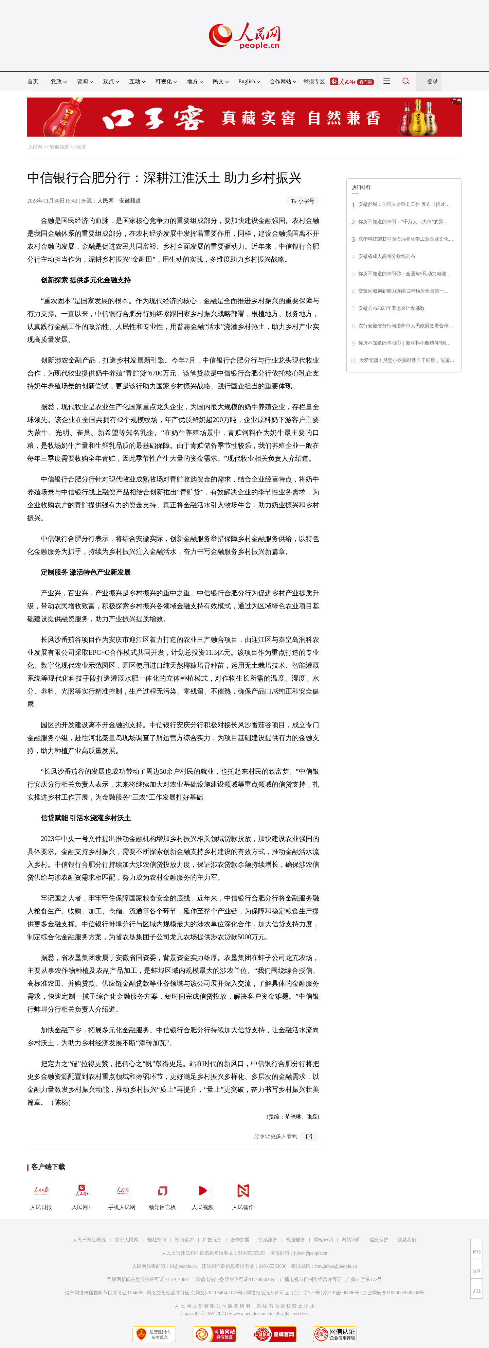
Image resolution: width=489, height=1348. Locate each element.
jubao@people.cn (310, 1253)
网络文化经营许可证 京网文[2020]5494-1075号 (195, 1292)
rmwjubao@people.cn (336, 1266)
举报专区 (314, 81)
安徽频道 (59, 147)
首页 (33, 81)
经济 (81, 147)
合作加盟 (240, 1239)
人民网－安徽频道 (119, 201)
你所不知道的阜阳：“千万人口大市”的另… (403, 221)
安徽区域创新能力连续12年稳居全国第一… (403, 291)
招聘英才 (184, 1239)
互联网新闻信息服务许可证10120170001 (148, 1279)
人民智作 (243, 1194)
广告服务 (212, 1239)
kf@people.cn (183, 1266)
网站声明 (323, 1239)
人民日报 (41, 1194)
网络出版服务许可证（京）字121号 (283, 1292)
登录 (432, 81)
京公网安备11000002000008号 (393, 1292)
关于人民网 (127, 1239)
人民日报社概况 (89, 1239)
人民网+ (81, 1194)
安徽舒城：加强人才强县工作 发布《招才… (404, 204)
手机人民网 (121, 1194)
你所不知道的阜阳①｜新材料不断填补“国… (404, 343)
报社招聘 (156, 1239)
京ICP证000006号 (341, 1292)
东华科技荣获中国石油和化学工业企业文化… (405, 239)
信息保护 (378, 1239)
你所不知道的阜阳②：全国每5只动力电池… (404, 273)
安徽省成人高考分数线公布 (386, 256)
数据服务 (295, 1239)
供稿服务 (267, 1239)
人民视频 (203, 1194)
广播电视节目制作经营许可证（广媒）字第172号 (331, 1279)
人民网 (35, 147)
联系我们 (406, 1239)
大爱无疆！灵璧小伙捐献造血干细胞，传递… (406, 360)
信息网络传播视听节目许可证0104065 (104, 1292)
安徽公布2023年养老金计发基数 (391, 308)
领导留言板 (162, 1194)
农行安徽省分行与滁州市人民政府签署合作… (405, 325)
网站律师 (351, 1239)
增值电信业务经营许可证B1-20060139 (235, 1279)
